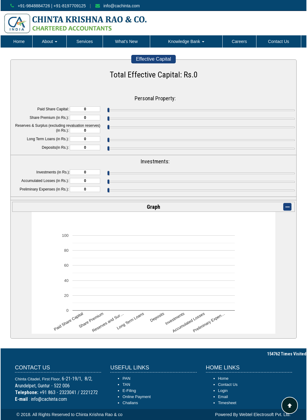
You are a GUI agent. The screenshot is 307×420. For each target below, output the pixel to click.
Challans (130, 402)
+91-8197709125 (70, 5)
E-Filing (129, 390)
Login (223, 390)
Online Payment (136, 396)
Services (84, 41)
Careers (239, 41)
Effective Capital (153, 59)
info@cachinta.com (122, 5)
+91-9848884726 (34, 5)
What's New (126, 41)
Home (19, 41)
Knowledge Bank (186, 41)
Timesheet (227, 402)
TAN (126, 384)
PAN (126, 378)
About (49, 41)
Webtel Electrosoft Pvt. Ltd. (265, 414)
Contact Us (278, 41)
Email (223, 396)
